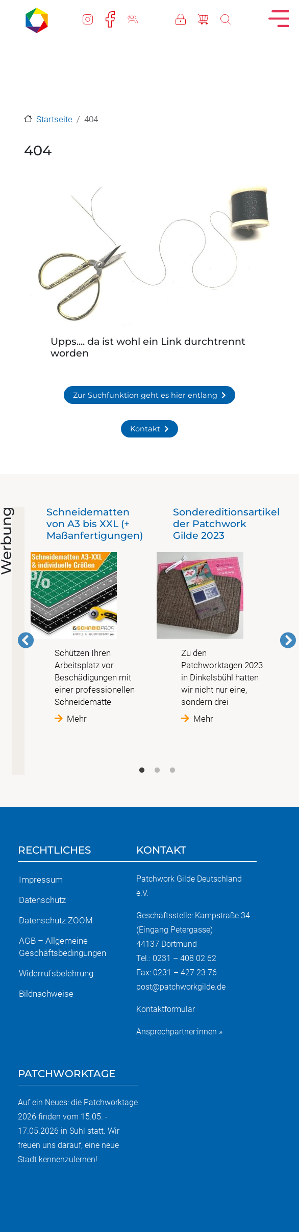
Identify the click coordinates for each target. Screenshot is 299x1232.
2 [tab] (157, 770)
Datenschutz (42, 900)
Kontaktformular (165, 1009)
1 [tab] (142, 770)
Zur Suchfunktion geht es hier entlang (145, 395)
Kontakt (145, 428)
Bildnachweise (46, 994)
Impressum (41, 879)
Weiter (287, 640)
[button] (149, 255)
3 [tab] (172, 770)
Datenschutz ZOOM (56, 920)
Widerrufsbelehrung (56, 973)
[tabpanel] (94, 615)
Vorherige (26, 640)
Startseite (54, 119)
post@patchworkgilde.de (181, 987)
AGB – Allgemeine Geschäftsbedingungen (62, 947)
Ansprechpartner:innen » (179, 1031)
